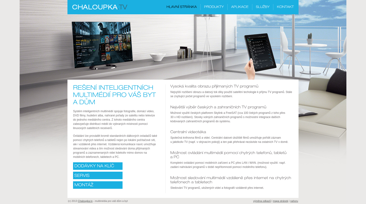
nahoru (294, 201)
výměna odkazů (262, 201)
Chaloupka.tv (85, 201)
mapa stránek (280, 201)
